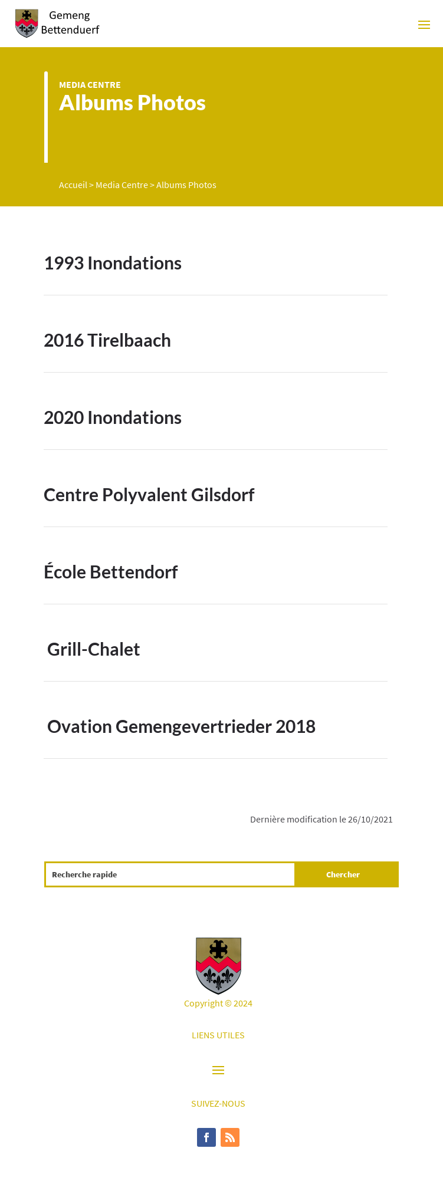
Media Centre (90, 84)
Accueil (73, 184)
